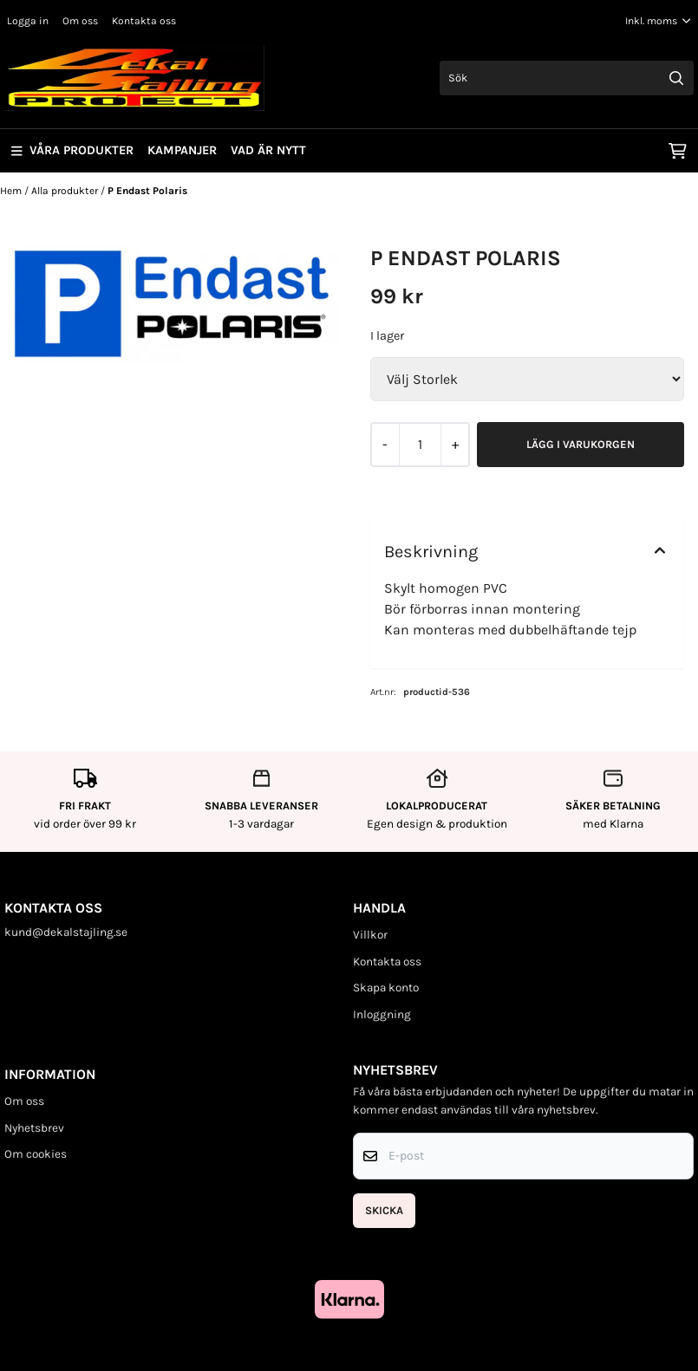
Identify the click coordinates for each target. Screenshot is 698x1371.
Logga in (28, 21)
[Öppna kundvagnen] (678, 151)
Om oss (80, 21)
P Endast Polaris (147, 191)
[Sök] (567, 78)
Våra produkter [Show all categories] (72, 150)
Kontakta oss (144, 21)
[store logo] (134, 78)
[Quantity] (419, 444)
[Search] (676, 78)
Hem (12, 191)
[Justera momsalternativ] (658, 20)
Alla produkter (66, 191)
